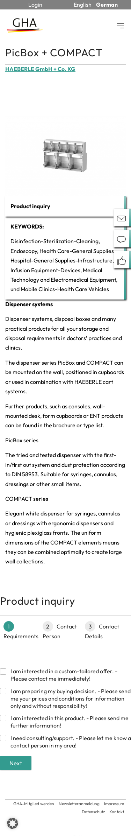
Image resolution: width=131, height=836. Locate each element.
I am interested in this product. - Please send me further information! (69, 722)
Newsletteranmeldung (79, 803)
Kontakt (116, 811)
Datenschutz (93, 811)
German (107, 4)
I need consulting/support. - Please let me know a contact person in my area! (70, 742)
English (83, 4)
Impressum (114, 803)
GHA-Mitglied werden (33, 803)
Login (35, 4)
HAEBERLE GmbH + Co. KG (40, 68)
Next (15, 763)
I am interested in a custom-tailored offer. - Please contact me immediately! (63, 675)
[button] (12, 823)
